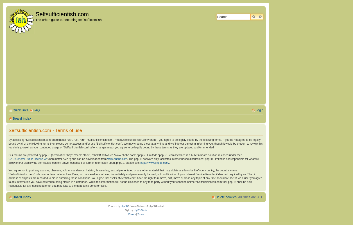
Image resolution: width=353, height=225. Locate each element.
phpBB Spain (140, 210)
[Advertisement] (136, 69)
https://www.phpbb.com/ (154, 162)
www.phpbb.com (117, 159)
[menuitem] (34, 110)
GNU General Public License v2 (28, 159)
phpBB (124, 206)
